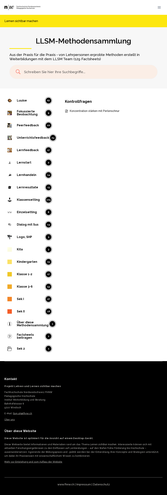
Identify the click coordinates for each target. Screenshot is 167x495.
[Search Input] (88, 72)
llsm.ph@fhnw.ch (22, 413)
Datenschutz (101, 484)
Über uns (9, 419)
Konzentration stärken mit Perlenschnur (94, 110)
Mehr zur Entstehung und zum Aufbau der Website (33, 462)
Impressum (83, 484)
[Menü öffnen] (159, 7)
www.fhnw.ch (65, 484)
